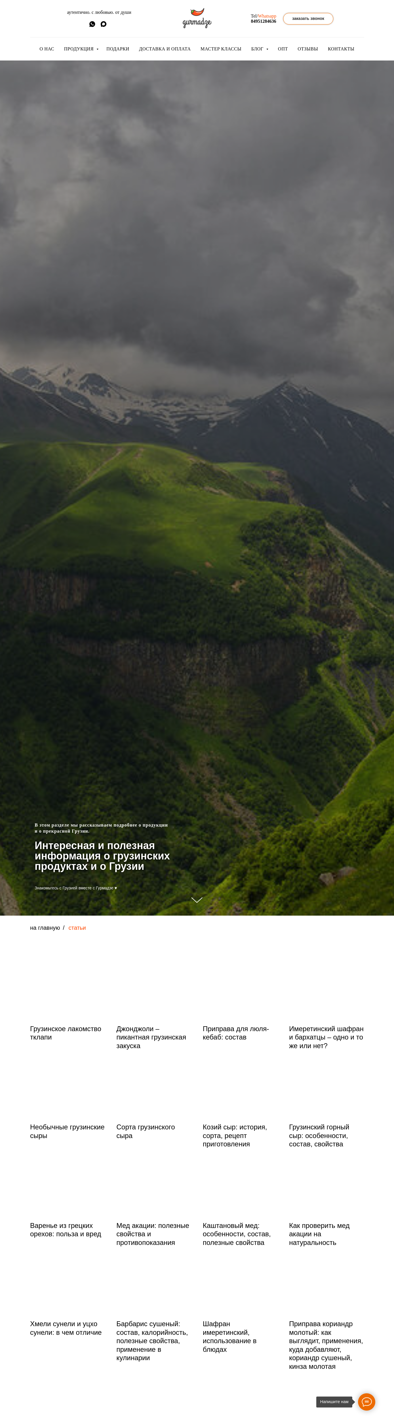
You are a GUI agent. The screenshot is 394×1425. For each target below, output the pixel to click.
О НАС (47, 48)
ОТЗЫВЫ (308, 48)
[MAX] (103, 26)
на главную (45, 928)
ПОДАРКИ (117, 48)
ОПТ (283, 48)
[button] (308, 18)
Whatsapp (267, 16)
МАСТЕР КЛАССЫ (221, 48)
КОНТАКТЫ (341, 48)
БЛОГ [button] (258, 48)
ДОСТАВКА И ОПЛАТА (165, 48)
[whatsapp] (92, 26)
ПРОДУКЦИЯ (79, 48)
